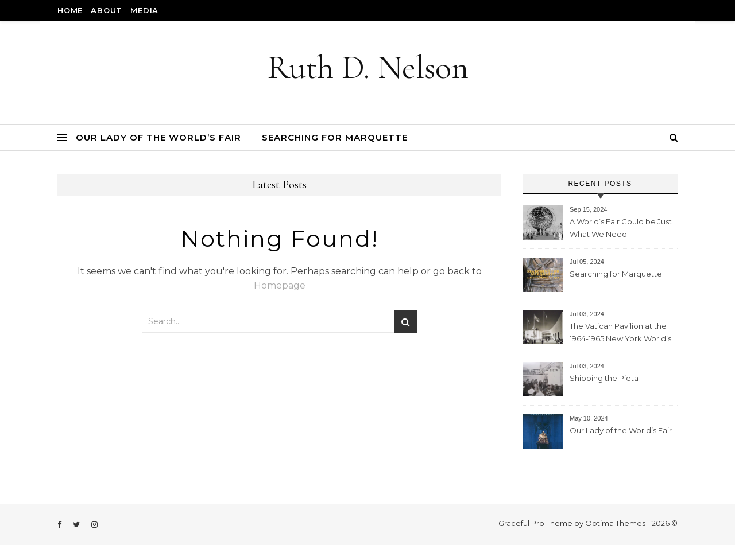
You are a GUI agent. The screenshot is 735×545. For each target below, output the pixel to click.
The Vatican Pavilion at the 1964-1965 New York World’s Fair (620, 333)
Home (70, 10)
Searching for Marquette (335, 137)
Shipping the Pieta (604, 378)
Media (144, 10)
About (106, 10)
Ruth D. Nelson (368, 67)
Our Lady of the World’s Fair (158, 137)
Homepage (279, 285)
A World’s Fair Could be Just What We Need (621, 228)
